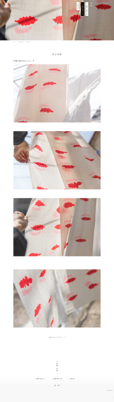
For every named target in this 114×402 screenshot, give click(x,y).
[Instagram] (91, 3)
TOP (112, 398)
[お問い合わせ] (91, 6)
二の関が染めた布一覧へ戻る (54, 337)
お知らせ (72, 379)
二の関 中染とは (39, 379)
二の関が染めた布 (57, 379)
